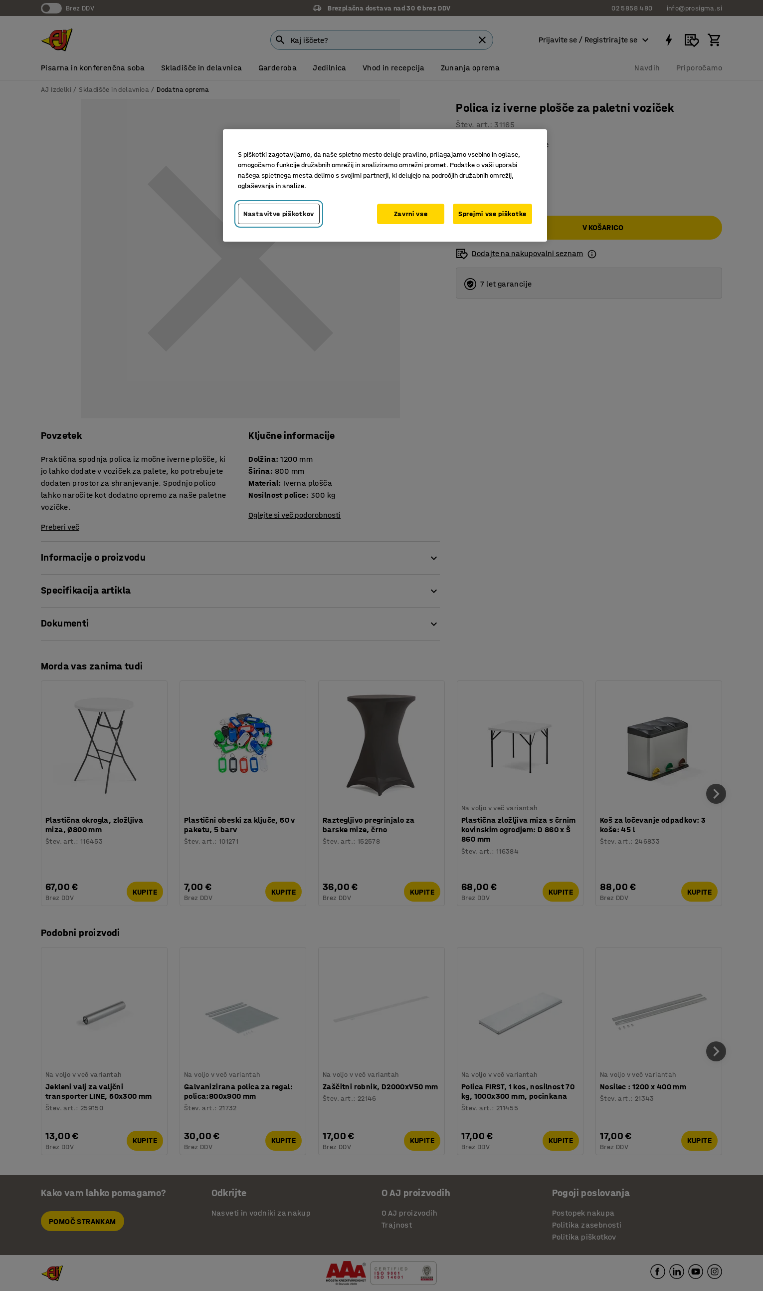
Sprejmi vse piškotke (492, 214)
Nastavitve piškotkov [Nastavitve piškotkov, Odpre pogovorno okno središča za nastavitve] (278, 214)
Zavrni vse (411, 214)
